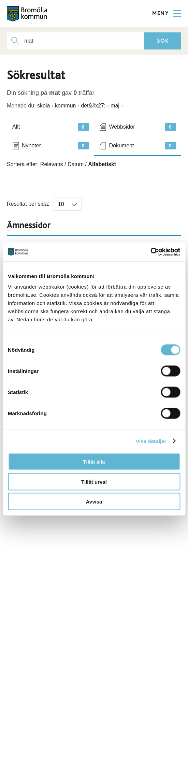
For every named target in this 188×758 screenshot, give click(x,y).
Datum (76, 164)
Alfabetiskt (102, 164)
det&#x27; (93, 105)
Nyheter (55, 145)
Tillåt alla (94, 462)
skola (43, 105)
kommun (65, 105)
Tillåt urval (94, 481)
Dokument (142, 145)
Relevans (51, 164)
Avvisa (94, 502)
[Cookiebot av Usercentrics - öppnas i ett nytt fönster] (150, 252)
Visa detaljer (151, 441)
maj (115, 105)
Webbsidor (142, 127)
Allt (50, 127)
